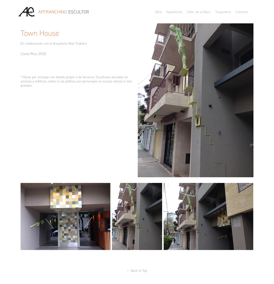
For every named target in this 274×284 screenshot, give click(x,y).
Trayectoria (223, 12)
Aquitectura (174, 12)
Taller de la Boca (198, 12)
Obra (158, 12)
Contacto (242, 12)
